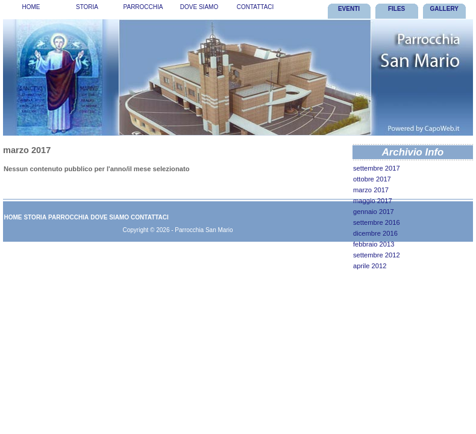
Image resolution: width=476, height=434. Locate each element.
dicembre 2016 (375, 233)
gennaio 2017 (373, 211)
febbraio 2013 (373, 244)
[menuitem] (31, 9)
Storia (87, 7)
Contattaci (255, 7)
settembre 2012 (376, 255)
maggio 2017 (372, 200)
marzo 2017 (371, 189)
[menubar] (143, 9)
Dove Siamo (199, 7)
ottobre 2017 (372, 179)
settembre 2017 (376, 168)
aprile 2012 (369, 265)
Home (31, 7)
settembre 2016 (376, 222)
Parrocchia (143, 7)
